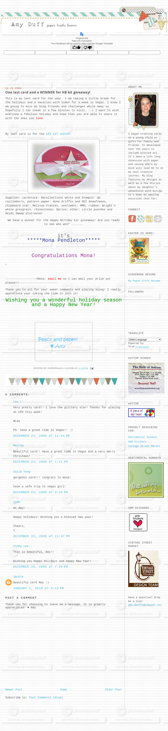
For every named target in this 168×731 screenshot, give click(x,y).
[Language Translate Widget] (144, 339)
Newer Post (13, 689)
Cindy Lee (20, 546)
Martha (18, 445)
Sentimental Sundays (142, 437)
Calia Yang (21, 471)
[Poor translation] (87, 48)
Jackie (18, 576)
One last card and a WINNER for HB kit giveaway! (47, 92)
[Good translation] (76, 48)
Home (63, 689)
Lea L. (18, 401)
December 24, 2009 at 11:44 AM (41, 436)
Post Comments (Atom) (46, 697)
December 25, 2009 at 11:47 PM (41, 536)
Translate (138, 347)
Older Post (113, 689)
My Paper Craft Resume (144, 280)
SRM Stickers (137, 441)
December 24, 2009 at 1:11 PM (40, 462)
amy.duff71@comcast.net (145, 605)
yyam (16, 502)
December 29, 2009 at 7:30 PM (40, 566)
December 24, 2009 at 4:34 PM (40, 492)
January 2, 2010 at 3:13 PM (38, 588)
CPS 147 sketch (58, 134)
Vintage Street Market (144, 446)
